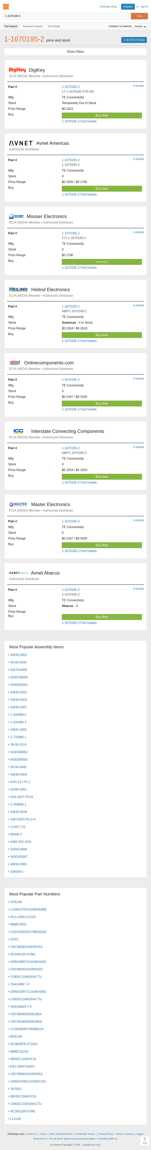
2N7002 (15, 1089)
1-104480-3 (18, 722)
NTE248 (16, 902)
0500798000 (19, 677)
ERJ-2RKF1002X (22, 1066)
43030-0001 (18, 655)
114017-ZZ (18, 827)
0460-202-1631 (21, 841)
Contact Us (31, 1134)
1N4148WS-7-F (21, 1006)
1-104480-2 (18, 714)
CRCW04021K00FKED (26, 969)
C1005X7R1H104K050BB (28, 909)
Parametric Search (85, 1134)
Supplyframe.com (91, 1145)
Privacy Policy (105, 1134)
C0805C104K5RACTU (26, 976)
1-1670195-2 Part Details (79, 121)
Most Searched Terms (61, 1134)
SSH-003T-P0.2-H (23, 819)
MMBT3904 (18, 924)
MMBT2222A (19, 1051)
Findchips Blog (108, 6)
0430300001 (19, 684)
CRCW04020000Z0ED (26, 1021)
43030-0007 (18, 707)
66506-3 (16, 834)
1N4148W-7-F (20, 984)
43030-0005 (18, 864)
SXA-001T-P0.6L (22, 797)
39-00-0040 (18, 767)
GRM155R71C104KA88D (28, 991)
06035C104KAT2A (23, 1096)
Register (128, 6)
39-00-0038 (18, 662)
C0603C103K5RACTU (26, 1104)
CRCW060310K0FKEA (26, 947)
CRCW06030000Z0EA (26, 1014)
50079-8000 (18, 670)
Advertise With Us (108, 1138)
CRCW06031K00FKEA (26, 1074)
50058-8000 (18, 849)
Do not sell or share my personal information (72, 1138)
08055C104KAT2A (23, 1059)
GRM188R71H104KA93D (28, 961)
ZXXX (14, 939)
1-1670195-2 (71, 87)
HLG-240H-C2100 (23, 917)
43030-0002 (18, 692)
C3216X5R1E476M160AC (28, 932)
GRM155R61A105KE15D (28, 1081)
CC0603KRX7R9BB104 (26, 1029)
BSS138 (16, 1036)
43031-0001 (18, 729)
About (43, 1134)
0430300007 (19, 856)
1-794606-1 (18, 804)
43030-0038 (18, 812)
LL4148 (15, 1118)
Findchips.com (6, 6)
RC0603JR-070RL (23, 1111)
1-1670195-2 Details (134, 40)
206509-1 (17, 871)
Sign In (144, 6)
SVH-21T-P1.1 (20, 782)
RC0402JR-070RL (23, 954)
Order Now (102, 261)
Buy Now (102, 115)
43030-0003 (18, 699)
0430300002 (19, 752)
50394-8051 (18, 789)
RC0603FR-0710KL (24, 1044)
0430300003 (19, 759)
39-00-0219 (18, 744)
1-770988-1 (18, 737)
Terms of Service (125, 1134)
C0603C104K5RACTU (26, 999)
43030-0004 (18, 774)
